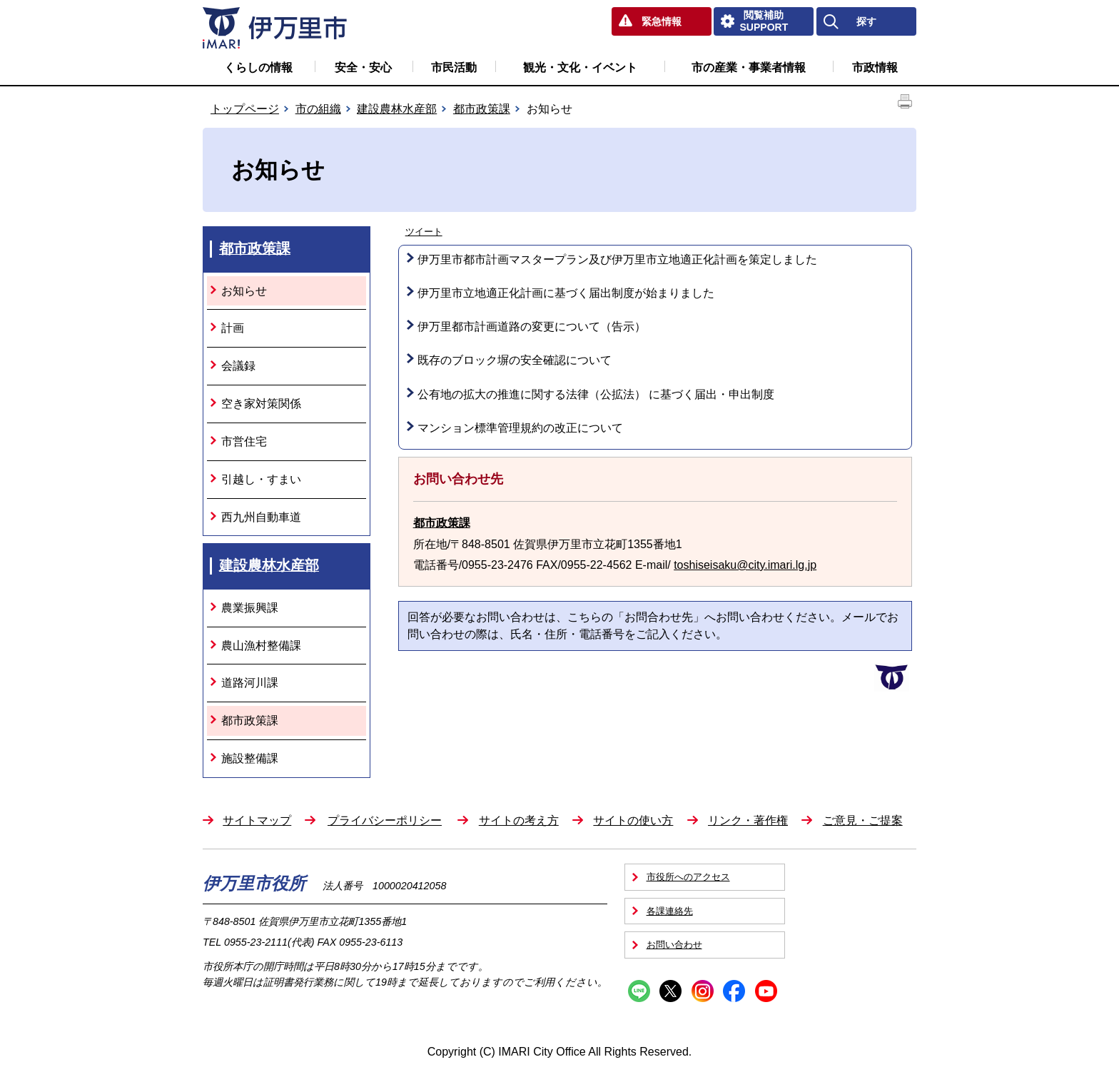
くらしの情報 (258, 67)
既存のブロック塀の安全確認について (514, 360)
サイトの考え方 (519, 820)
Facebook (734, 991)
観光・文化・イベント (580, 67)
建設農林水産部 (397, 109)
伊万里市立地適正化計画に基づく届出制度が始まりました (565, 293)
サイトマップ (257, 820)
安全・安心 (363, 67)
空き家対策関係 (261, 404)
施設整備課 (249, 758)
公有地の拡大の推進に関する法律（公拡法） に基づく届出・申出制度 (595, 394)
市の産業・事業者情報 (749, 67)
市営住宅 (244, 441)
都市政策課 (481, 109)
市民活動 (454, 67)
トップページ (245, 109)
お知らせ (244, 291)
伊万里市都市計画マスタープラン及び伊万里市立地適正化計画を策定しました (617, 259)
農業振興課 (249, 608)
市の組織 (318, 109)
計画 (232, 328)
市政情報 (875, 67)
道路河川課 (249, 683)
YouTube (766, 991)
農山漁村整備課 (261, 645)
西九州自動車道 (261, 517)
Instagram (703, 991)
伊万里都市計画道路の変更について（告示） (531, 326)
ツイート (423, 231)
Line (639, 991)
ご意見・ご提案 (863, 820)
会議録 (238, 366)
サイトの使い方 (633, 820)
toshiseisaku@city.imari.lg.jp (745, 565)
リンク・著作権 (748, 820)
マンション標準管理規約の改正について (520, 428)
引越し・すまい (261, 479)
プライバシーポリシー (385, 820)
